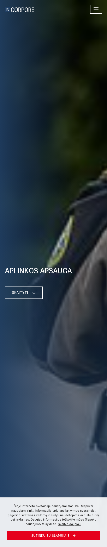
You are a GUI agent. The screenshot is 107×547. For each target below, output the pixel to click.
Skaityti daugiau (69, 524)
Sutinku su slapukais (53, 535)
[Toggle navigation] (96, 9)
